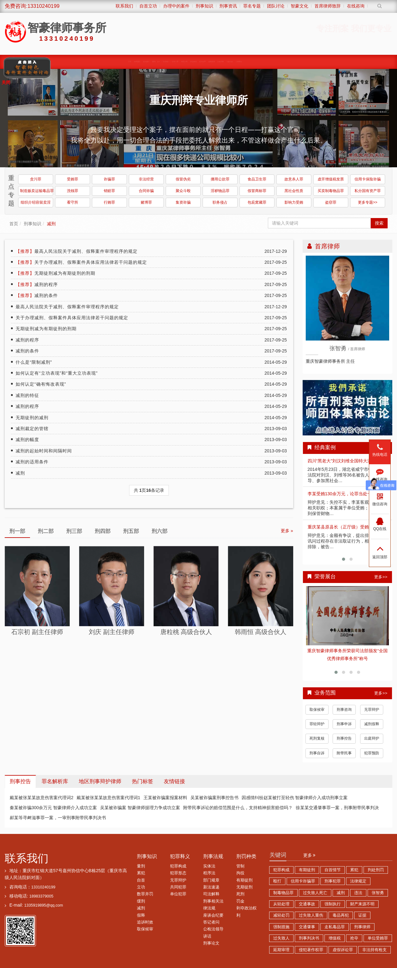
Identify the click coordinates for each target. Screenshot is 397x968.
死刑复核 (316, 738)
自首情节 (332, 870)
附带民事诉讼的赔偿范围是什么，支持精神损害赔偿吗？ (238, 807)
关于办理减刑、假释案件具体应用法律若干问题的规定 (81, 262)
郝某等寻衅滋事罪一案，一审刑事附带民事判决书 (58, 817)
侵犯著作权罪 (311, 950)
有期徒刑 (244, 880)
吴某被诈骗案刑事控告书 (214, 797)
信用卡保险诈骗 (367, 179)
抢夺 (354, 938)
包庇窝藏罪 (257, 202)
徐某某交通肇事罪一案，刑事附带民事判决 (337, 807)
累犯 (141, 873)
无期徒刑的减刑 (32, 417)
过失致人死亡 (315, 893)
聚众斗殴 (183, 191)
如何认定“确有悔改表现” (41, 384)
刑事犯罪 (332, 881)
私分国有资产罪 (367, 191)
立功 (141, 887)
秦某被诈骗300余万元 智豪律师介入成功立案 (53, 807)
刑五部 (131, 531)
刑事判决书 (309, 938)
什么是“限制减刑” (34, 362)
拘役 (240, 873)
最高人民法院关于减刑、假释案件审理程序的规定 (77, 251)
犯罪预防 (371, 753)
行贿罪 (109, 202)
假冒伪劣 (183, 179)
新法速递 (211, 887)
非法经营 (146, 179)
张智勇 (378, 893)
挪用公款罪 (220, 179)
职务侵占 (220, 202)
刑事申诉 (344, 724)
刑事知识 (32, 223)
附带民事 (344, 753)
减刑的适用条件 (32, 461)
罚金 (240, 901)
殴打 (277, 881)
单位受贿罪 (378, 938)
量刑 (141, 866)
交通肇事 (307, 927)
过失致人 (281, 938)
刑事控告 (344, 738)
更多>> (380, 577)
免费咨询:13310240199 (32, 6)
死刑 (240, 894)
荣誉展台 (351, 61)
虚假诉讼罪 (343, 950)
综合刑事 (295, 61)
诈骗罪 (109, 179)
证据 (362, 915)
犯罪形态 (178, 873)
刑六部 (160, 531)
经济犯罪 (239, 61)
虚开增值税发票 (331, 179)
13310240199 (43, 887)
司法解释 (211, 894)
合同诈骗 (146, 191)
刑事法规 (213, 856)
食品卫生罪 (257, 179)
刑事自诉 (316, 753)
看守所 (72, 202)
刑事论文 (211, 943)
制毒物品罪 (283, 893)
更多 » (287, 530)
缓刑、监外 (95, 61)
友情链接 (174, 781)
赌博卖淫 (267, 61)
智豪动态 (323, 61)
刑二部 (46, 531)
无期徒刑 (244, 887)
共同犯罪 (178, 887)
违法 (358, 893)
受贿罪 (72, 179)
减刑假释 (371, 724)
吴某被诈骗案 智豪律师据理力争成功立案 (140, 807)
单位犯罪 (178, 894)
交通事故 (307, 904)
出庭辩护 (371, 738)
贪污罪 (35, 179)
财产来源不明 (362, 904)
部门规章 (211, 880)
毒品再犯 (341, 915)
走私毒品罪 (334, 927)
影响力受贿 (293, 202)
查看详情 (347, 616)
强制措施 (281, 927)
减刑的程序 (37, 284)
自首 (141, 880)
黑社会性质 (293, 191)
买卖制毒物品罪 (331, 191)
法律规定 (358, 881)
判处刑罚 (376, 870)
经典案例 (65, 61)
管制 (240, 866)
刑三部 (74, 531)
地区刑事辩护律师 (100, 781)
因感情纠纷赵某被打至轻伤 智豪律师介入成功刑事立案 (295, 797)
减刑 (51, 223)
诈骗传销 (211, 61)
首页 (13, 223)
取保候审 (126, 61)
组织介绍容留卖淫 (36, 202)
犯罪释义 (180, 856)
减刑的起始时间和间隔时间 (44, 450)
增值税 (335, 938)
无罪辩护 (371, 709)
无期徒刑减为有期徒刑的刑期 (55, 273)
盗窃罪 (330, 202)
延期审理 (281, 950)
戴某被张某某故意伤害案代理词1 (108, 797)
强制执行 (332, 904)
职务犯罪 (154, 61)
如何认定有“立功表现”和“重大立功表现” (57, 373)
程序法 (209, 873)
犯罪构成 (178, 866)
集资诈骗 (183, 202)
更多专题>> (367, 202)
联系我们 (26, 858)
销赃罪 (109, 191)
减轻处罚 (281, 915)
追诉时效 (145, 922)
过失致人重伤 (311, 915)
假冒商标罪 (257, 191)
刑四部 (103, 531)
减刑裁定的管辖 (32, 428)
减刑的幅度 (27, 439)
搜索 (379, 223)
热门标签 (142, 781)
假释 (141, 915)
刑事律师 (362, 927)
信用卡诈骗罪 (303, 881)
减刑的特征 (27, 395)
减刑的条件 (37, 295)
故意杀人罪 (293, 179)
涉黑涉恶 (183, 61)
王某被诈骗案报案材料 (165, 797)
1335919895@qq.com (43, 905)
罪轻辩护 (316, 724)
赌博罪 (146, 202)
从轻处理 (281, 904)
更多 (309, 855)
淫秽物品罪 (220, 191)
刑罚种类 (246, 856)
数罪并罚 (145, 894)
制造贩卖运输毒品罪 (36, 191)
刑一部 (17, 531)
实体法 (209, 866)
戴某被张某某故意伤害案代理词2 (41, 797)
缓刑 (141, 901)
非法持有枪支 (374, 950)
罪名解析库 (55, 781)
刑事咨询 (344, 709)
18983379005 (41, 896)
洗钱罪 (72, 191)
